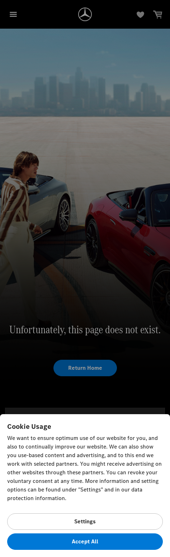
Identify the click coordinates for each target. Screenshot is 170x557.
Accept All (85, 541)
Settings (85, 521)
